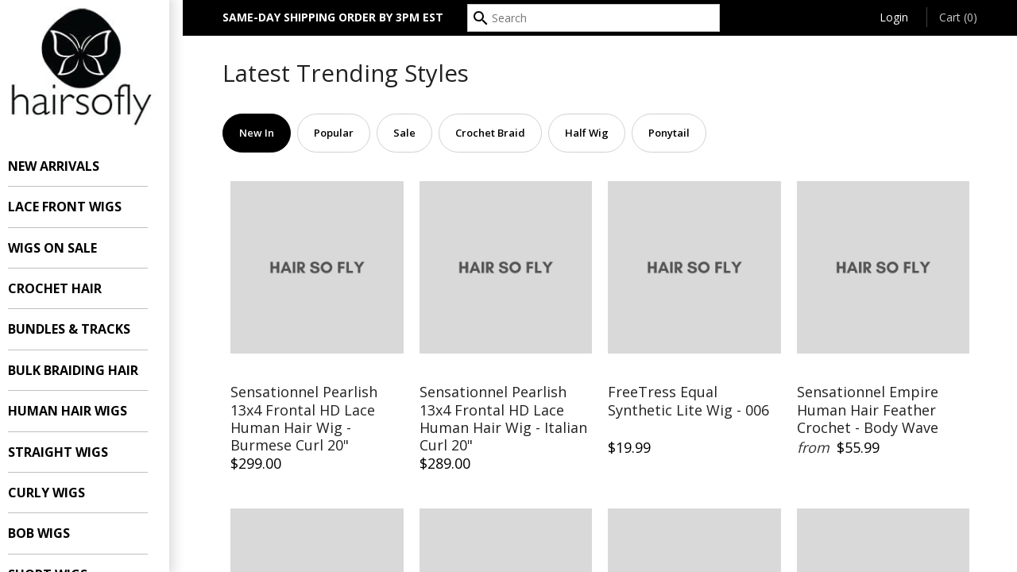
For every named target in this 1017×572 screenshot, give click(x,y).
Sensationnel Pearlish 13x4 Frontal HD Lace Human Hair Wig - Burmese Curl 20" (303, 418)
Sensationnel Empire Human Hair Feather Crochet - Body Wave (867, 410)
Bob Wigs (52, 533)
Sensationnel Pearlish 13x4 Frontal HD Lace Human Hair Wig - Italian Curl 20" (503, 418)
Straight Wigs (71, 452)
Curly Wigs (60, 492)
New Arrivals (67, 166)
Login (894, 17)
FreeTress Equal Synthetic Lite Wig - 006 (688, 401)
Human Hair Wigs (81, 410)
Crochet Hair (68, 288)
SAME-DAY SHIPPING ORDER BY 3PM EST (332, 17)
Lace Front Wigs (78, 206)
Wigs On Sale (65, 248)
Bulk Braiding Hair (86, 370)
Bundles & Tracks (82, 329)
